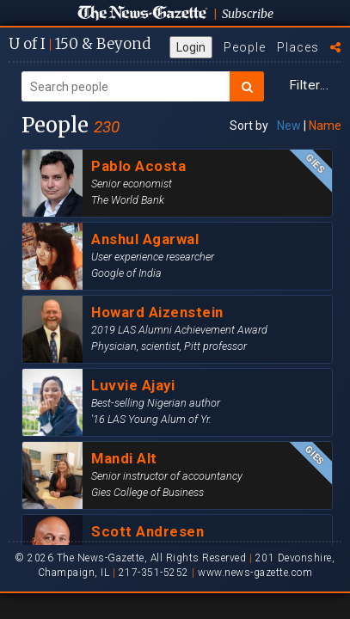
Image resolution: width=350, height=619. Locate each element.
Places (298, 47)
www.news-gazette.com (255, 573)
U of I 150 (79, 43)
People (245, 47)
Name (325, 125)
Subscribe (247, 13)
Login (191, 47)
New (289, 125)
